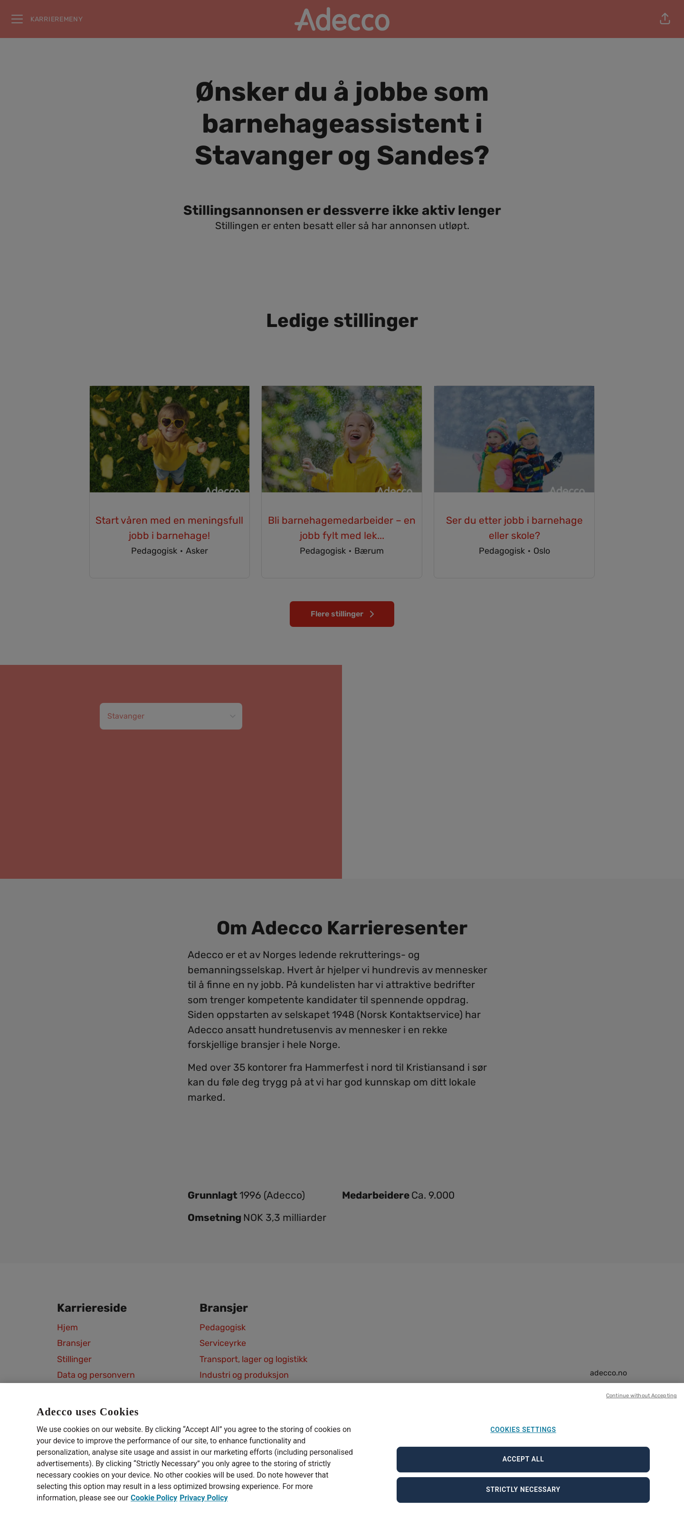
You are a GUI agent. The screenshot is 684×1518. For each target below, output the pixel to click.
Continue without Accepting (641, 1401)
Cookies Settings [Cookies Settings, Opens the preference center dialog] (523, 1435)
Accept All (523, 1465)
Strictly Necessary (523, 1495)
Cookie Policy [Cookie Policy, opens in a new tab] (154, 1503)
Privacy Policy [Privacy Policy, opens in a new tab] (204, 1503)
